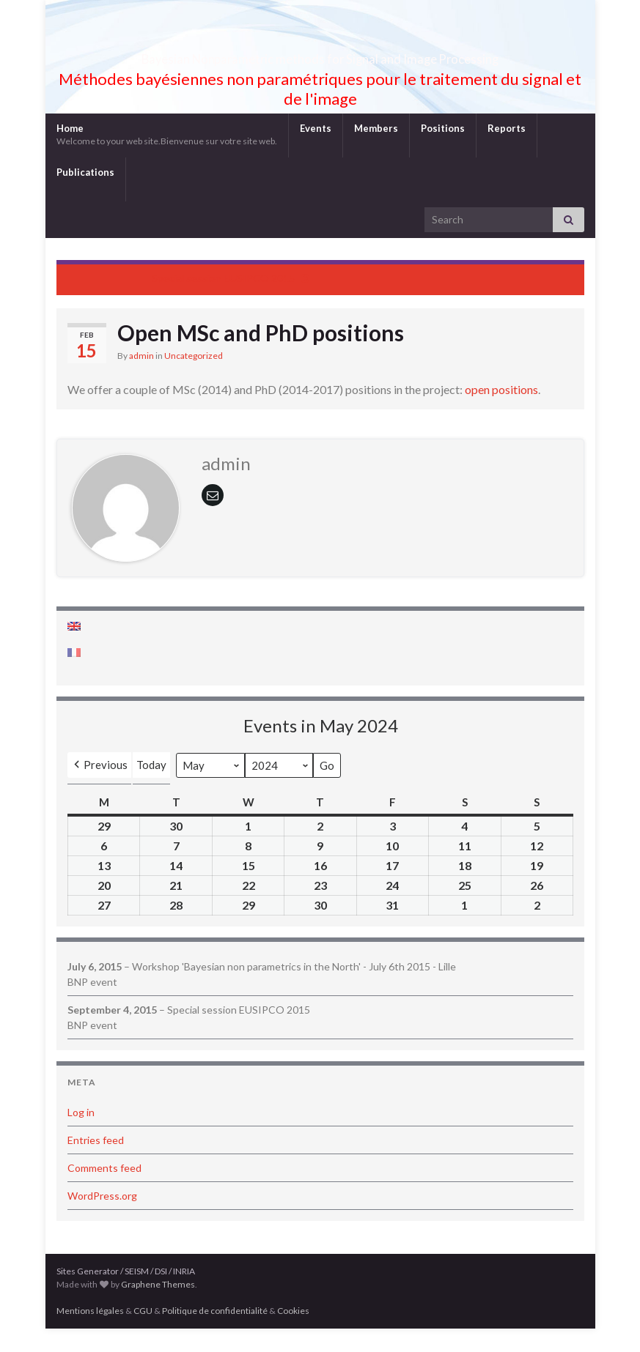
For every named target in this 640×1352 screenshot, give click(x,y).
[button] (99, 788)
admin (141, 379)
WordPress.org (102, 1219)
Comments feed (104, 1191)
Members (376, 151)
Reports (507, 151)
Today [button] (151, 788)
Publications (85, 195)
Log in (81, 1135)
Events (315, 151)
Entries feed (95, 1163)
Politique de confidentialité (215, 1334)
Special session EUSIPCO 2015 (223, 301)
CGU (142, 1334)
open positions (501, 413)
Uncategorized (193, 379)
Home (166, 158)
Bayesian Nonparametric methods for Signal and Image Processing (320, 68)
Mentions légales (90, 1334)
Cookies (293, 1334)
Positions (443, 151)
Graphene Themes (158, 1307)
